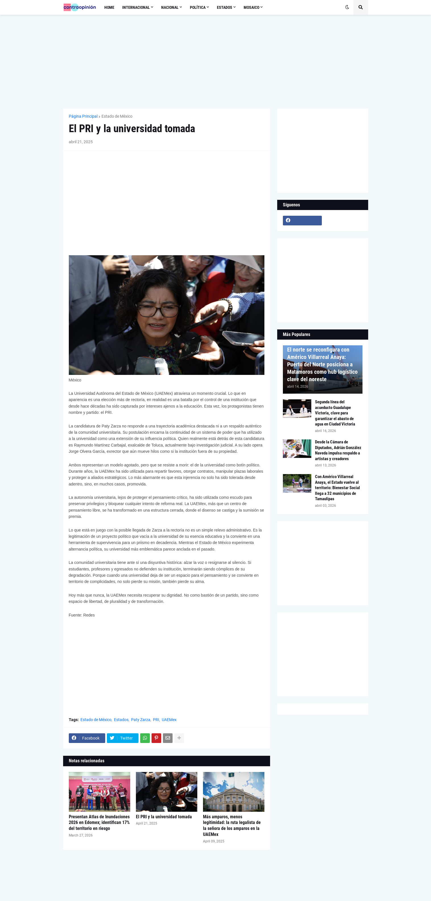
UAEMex (169, 720)
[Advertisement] (215, 61)
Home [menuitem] (109, 7)
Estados (121, 720)
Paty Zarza (140, 720)
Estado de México (116, 116)
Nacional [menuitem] (170, 7)
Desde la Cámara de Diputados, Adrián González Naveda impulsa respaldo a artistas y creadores (338, 450)
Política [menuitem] (198, 7)
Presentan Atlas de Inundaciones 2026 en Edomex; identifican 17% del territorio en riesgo (99, 822)
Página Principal (83, 116)
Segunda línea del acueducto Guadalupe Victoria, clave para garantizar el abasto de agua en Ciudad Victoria (335, 413)
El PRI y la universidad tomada (164, 816)
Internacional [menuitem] (136, 7)
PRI (156, 720)
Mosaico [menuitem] (251, 7)
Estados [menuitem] (224, 7)
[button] (347, 7)
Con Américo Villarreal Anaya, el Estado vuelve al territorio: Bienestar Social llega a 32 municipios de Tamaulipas (337, 487)
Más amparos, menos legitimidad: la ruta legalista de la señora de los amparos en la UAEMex (232, 825)
